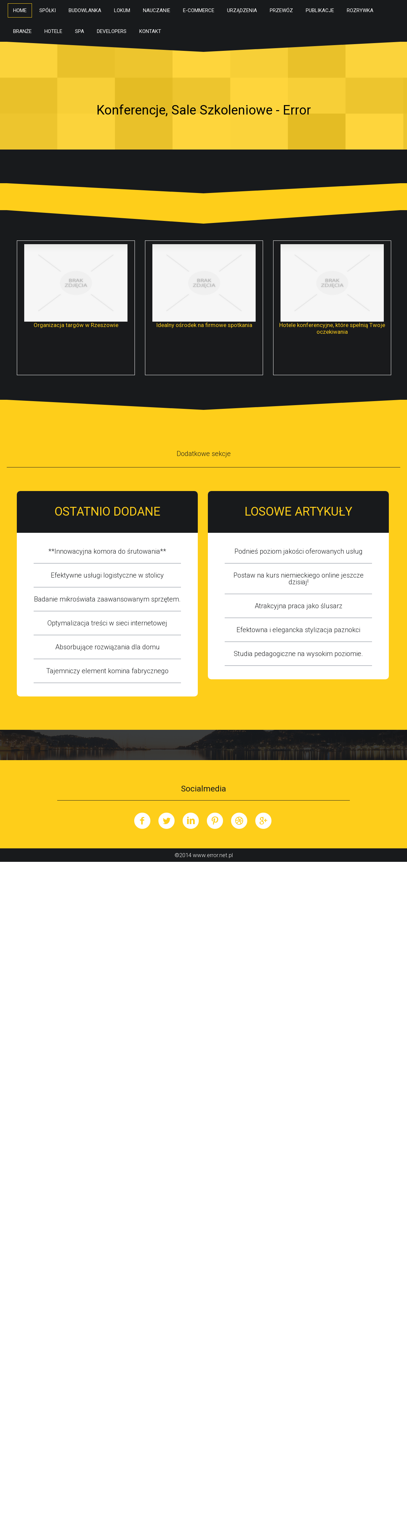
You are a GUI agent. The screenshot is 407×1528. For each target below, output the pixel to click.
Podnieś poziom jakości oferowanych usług (298, 551)
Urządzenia (242, 10)
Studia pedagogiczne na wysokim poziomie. (298, 654)
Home (20, 10)
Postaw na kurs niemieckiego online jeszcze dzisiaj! (298, 578)
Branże (22, 31)
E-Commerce (198, 10)
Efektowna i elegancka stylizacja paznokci (298, 630)
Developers (111, 31)
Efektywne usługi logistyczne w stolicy (107, 575)
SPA (79, 31)
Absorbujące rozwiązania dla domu (107, 647)
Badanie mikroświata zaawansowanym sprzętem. (107, 599)
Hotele (53, 31)
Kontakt (150, 31)
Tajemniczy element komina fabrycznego (107, 671)
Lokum (122, 10)
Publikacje (320, 10)
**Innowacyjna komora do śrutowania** (107, 551)
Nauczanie (156, 10)
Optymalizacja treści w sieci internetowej (107, 623)
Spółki (47, 10)
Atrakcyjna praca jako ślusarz (298, 606)
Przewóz (281, 10)
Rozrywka (360, 10)
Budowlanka (85, 10)
